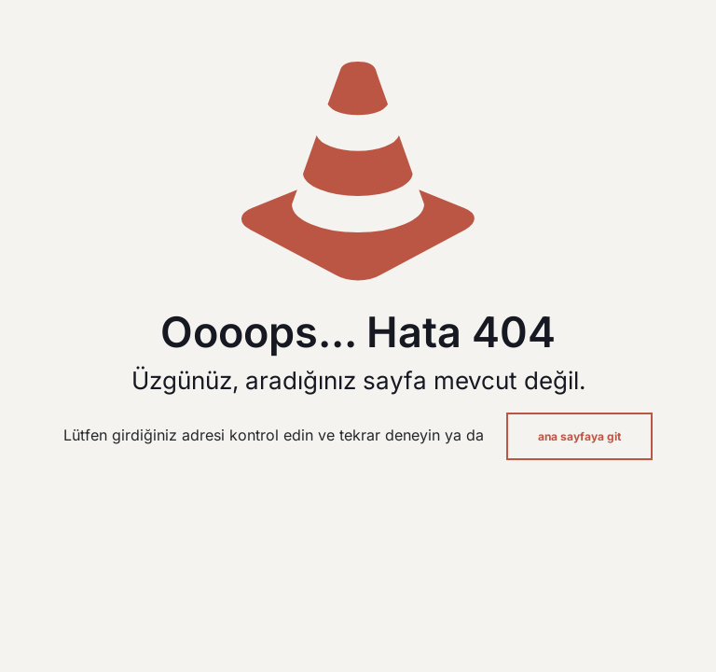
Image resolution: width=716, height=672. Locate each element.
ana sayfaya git (579, 436)
